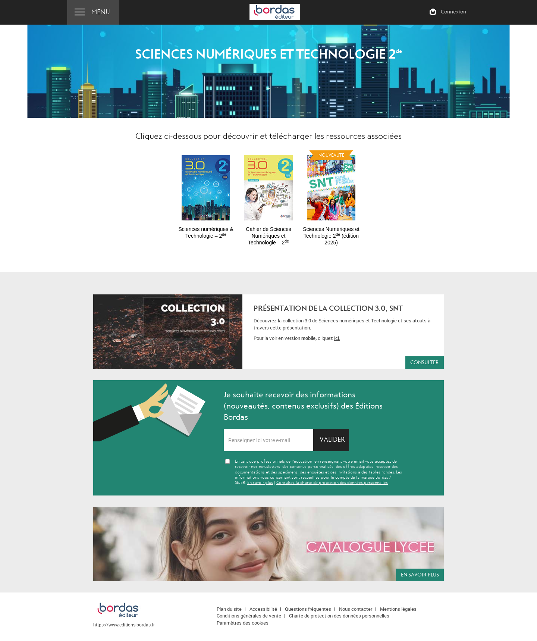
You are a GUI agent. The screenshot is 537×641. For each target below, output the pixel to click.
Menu (100, 12)
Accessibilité (263, 609)
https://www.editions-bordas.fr (124, 625)
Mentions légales (398, 609)
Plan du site (229, 609)
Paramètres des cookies (242, 622)
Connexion (453, 12)
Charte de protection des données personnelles (339, 615)
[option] (206, 193)
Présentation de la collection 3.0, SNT (328, 308)
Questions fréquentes (308, 609)
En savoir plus (260, 482)
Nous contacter (355, 609)
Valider (332, 440)
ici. (337, 338)
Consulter (424, 362)
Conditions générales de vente (249, 615)
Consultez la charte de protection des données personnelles (332, 482)
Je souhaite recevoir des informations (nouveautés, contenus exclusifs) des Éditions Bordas (303, 406)
